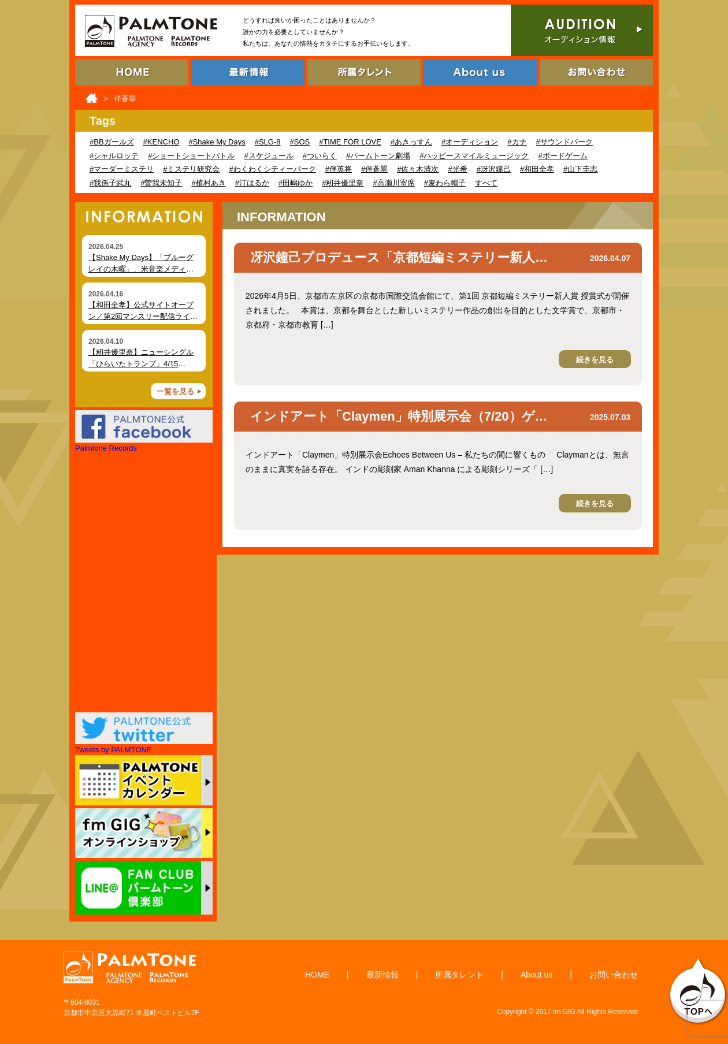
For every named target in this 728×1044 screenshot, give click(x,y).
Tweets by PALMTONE (113, 749)
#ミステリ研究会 (191, 169)
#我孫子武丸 (110, 183)
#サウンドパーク (564, 142)
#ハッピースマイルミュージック (474, 155)
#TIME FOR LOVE (350, 142)
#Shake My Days (216, 142)
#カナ (516, 142)
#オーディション (469, 142)
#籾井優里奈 (342, 183)
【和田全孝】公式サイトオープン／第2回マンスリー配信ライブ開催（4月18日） (143, 316)
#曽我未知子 (161, 183)
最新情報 (382, 974)
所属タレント (459, 974)
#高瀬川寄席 (393, 183)
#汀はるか (252, 183)
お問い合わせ (613, 974)
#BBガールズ (112, 142)
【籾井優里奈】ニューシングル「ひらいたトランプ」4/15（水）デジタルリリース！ (141, 363)
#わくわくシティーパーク (272, 169)
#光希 (457, 169)
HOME (317, 974)
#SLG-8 (268, 142)
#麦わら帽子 (445, 183)
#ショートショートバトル (191, 155)
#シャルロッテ (114, 155)
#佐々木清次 (418, 169)
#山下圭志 (580, 169)
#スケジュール (268, 155)
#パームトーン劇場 (378, 155)
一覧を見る (175, 391)
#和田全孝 (537, 169)
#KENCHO (161, 142)
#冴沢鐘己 (494, 169)
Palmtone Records (106, 448)
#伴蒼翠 (374, 169)
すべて (486, 183)
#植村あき (208, 183)
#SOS (300, 142)
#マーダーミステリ (122, 169)
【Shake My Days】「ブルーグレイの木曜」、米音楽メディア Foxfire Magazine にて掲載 (141, 268)
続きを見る (595, 359)
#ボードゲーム (562, 155)
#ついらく (320, 155)
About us (536, 974)
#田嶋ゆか (295, 183)
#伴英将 (338, 169)
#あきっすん (411, 142)
